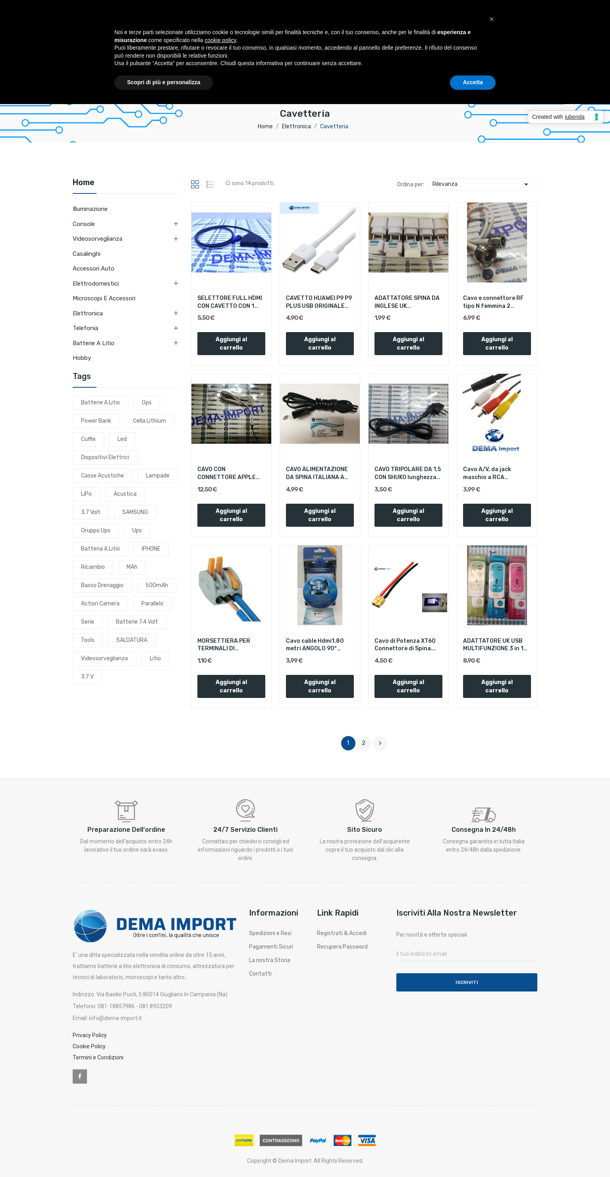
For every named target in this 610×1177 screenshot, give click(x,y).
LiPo (86, 494)
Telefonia (85, 328)
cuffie (88, 439)
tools (88, 640)
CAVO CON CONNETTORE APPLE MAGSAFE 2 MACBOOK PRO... (227, 473)
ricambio (93, 567)
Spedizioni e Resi (270, 933)
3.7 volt (90, 512)
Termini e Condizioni (98, 1057)
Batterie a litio (93, 343)
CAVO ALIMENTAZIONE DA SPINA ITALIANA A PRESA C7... (317, 473)
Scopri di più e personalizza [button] (163, 82)
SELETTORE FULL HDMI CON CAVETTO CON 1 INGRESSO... (229, 302)
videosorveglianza (104, 658)
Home (84, 182)
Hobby (82, 357)
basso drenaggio (102, 585)
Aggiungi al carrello (231, 343)
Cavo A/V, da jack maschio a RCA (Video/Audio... (487, 473)
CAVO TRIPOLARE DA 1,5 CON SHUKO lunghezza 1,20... (407, 473)
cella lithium (149, 420)
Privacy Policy (90, 1035)
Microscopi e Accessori (104, 298)
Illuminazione (90, 209)
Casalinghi (86, 253)
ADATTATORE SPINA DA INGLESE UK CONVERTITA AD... (407, 302)
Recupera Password (342, 946)
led (122, 439)
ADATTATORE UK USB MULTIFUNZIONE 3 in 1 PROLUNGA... (493, 645)
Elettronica (88, 313)
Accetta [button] (473, 82)
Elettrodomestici (96, 283)
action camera (100, 603)
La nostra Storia (269, 960)
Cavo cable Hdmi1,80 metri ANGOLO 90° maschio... (315, 645)
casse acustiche (102, 475)
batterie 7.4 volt (137, 621)
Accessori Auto (93, 268)
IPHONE (151, 548)
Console (84, 224)
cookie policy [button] (220, 40)
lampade (158, 475)
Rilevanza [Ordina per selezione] (481, 184)
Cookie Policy (89, 1046)
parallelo (152, 603)
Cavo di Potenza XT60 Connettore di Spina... (405, 645)
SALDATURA (131, 640)
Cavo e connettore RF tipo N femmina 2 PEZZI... (493, 302)
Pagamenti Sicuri (271, 946)
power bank (96, 420)
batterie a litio (100, 402)
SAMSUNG (135, 512)
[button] (491, 19)
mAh (132, 567)
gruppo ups (95, 530)
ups (137, 530)
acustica (125, 494)
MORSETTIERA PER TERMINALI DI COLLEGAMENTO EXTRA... (223, 645)
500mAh (156, 585)
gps (147, 402)
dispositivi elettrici (105, 457)
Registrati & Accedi (342, 933)
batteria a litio (100, 548)
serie (87, 621)
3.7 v (87, 676)
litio (155, 658)
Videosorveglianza (97, 238)
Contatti (260, 973)
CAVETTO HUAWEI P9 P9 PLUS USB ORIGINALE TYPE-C (319, 302)
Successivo (380, 743)
